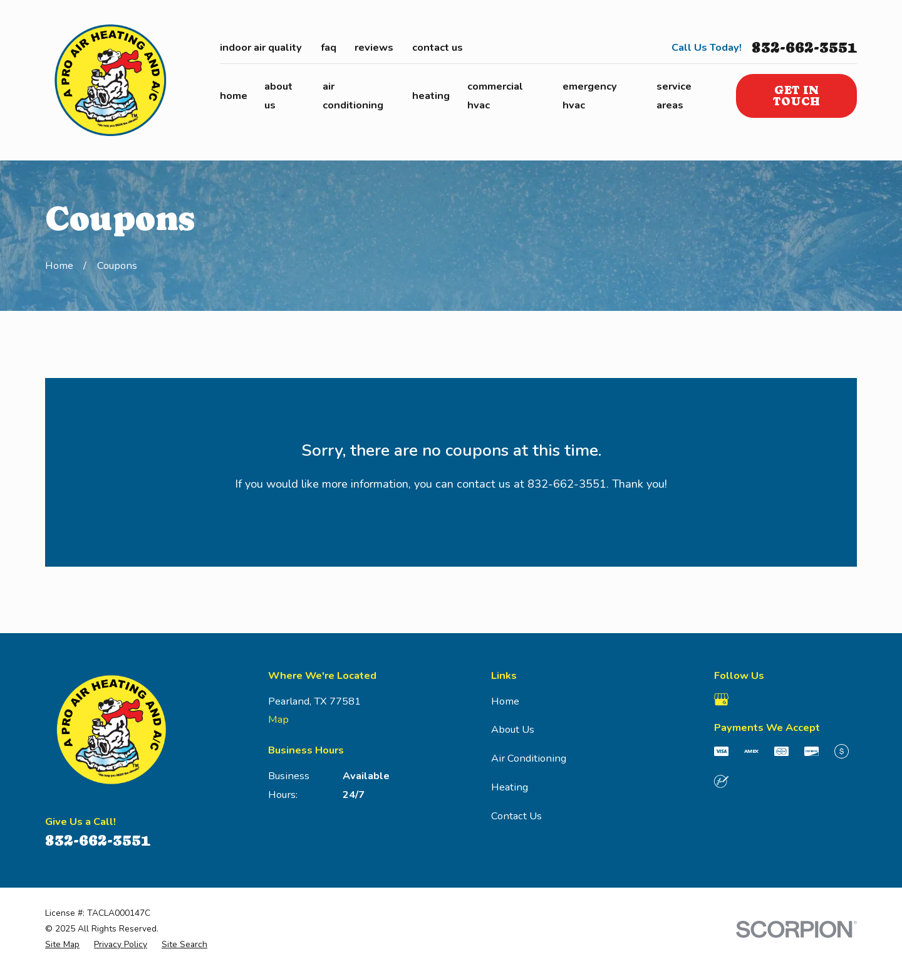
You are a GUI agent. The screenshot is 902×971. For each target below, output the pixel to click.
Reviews (374, 47)
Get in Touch (796, 95)
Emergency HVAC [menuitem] (589, 95)
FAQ (328, 47)
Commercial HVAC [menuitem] (495, 95)
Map (278, 719)
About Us (512, 729)
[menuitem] (62, 945)
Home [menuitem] (233, 95)
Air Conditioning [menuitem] (353, 95)
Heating (509, 787)
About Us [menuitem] (278, 95)
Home (505, 701)
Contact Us (437, 47)
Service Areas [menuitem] (674, 95)
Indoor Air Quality (261, 47)
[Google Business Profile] (721, 699)
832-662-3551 (804, 48)
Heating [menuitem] (431, 95)
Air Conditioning (528, 758)
